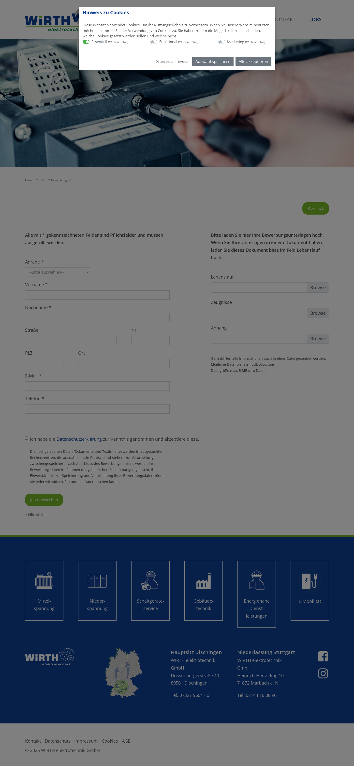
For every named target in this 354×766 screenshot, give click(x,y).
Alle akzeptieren (253, 61)
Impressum (182, 61)
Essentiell (109, 41)
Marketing (246, 41)
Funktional (178, 41)
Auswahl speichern (212, 61)
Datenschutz (164, 61)
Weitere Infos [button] (118, 42)
